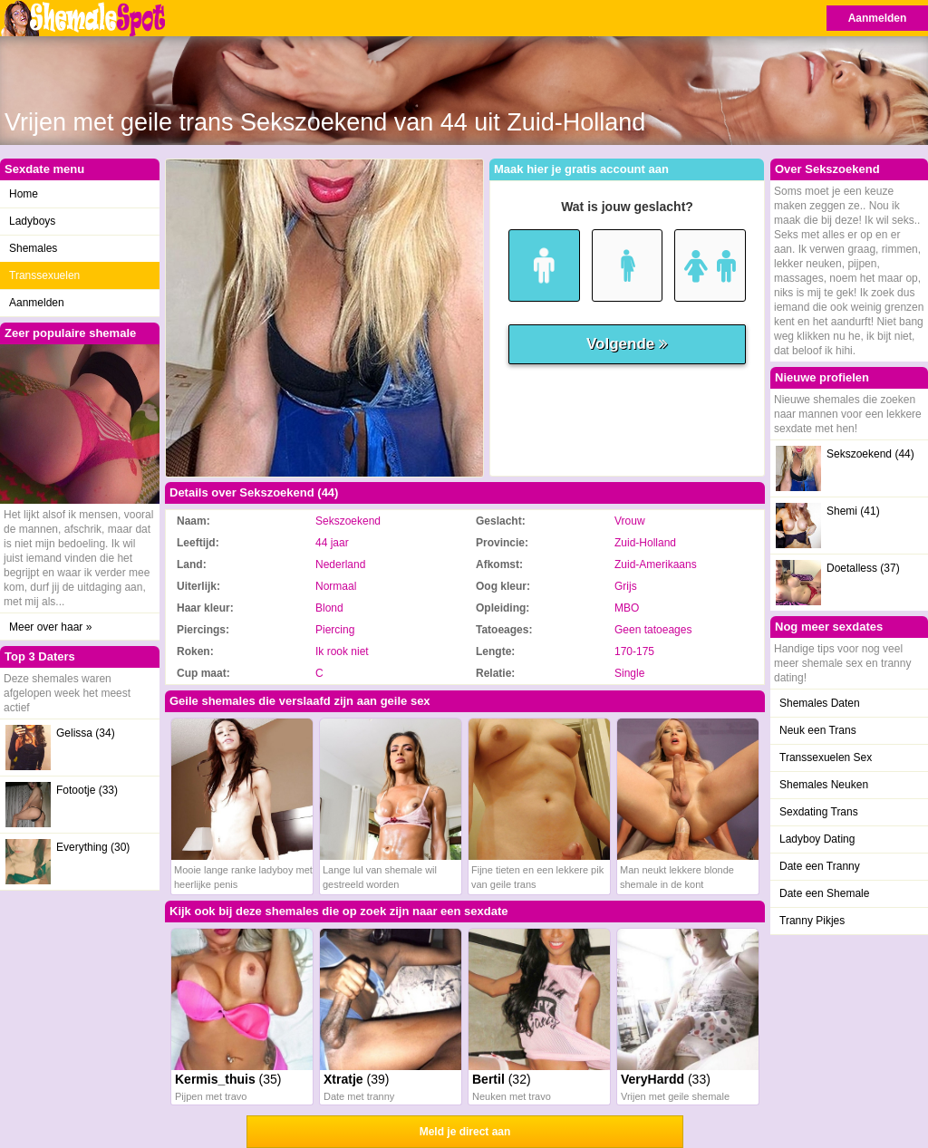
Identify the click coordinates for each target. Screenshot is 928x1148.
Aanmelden (877, 18)
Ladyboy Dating (817, 839)
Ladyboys (32, 221)
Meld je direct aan (465, 1131)
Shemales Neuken (823, 784)
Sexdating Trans (818, 812)
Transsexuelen (44, 275)
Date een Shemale (824, 893)
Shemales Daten (819, 703)
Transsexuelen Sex (825, 757)
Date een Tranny (819, 866)
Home (23, 194)
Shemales (33, 248)
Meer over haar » (50, 627)
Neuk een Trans (817, 730)
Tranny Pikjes (812, 920)
